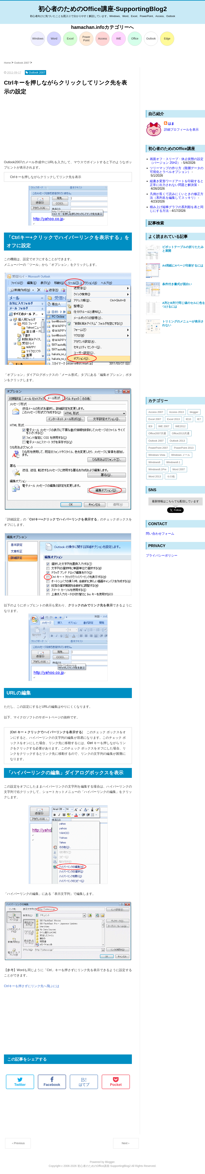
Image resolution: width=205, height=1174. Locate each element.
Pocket (116, 1082)
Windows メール (180, 454)
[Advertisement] (68, 127)
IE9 (150, 426)
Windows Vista (156, 454)
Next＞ (126, 1143)
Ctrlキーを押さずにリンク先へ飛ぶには (31, 986)
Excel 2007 (154, 419)
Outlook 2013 (177, 440)
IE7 (199, 419)
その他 (171, 476)
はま (171, 123)
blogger (194, 412)
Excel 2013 (173, 419)
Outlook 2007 (156, 440)
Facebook (52, 1082)
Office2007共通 (157, 433)
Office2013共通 (180, 433)
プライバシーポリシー (161, 555)
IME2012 (180, 426)
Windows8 (154, 462)
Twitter (20, 1082)
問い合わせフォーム (160, 533)
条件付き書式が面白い (177, 284)
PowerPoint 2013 (183, 447)
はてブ (84, 1082)
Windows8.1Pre (157, 469)
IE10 (188, 419)
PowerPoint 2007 (158, 447)
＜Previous (18, 1143)
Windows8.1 (173, 462)
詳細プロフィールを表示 (181, 129)
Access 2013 (176, 412)
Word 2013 (154, 476)
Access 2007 (155, 412)
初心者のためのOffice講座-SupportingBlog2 (102, 8)
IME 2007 (163, 426)
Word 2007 (178, 469)
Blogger (109, 1162)
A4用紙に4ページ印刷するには (182, 265)
